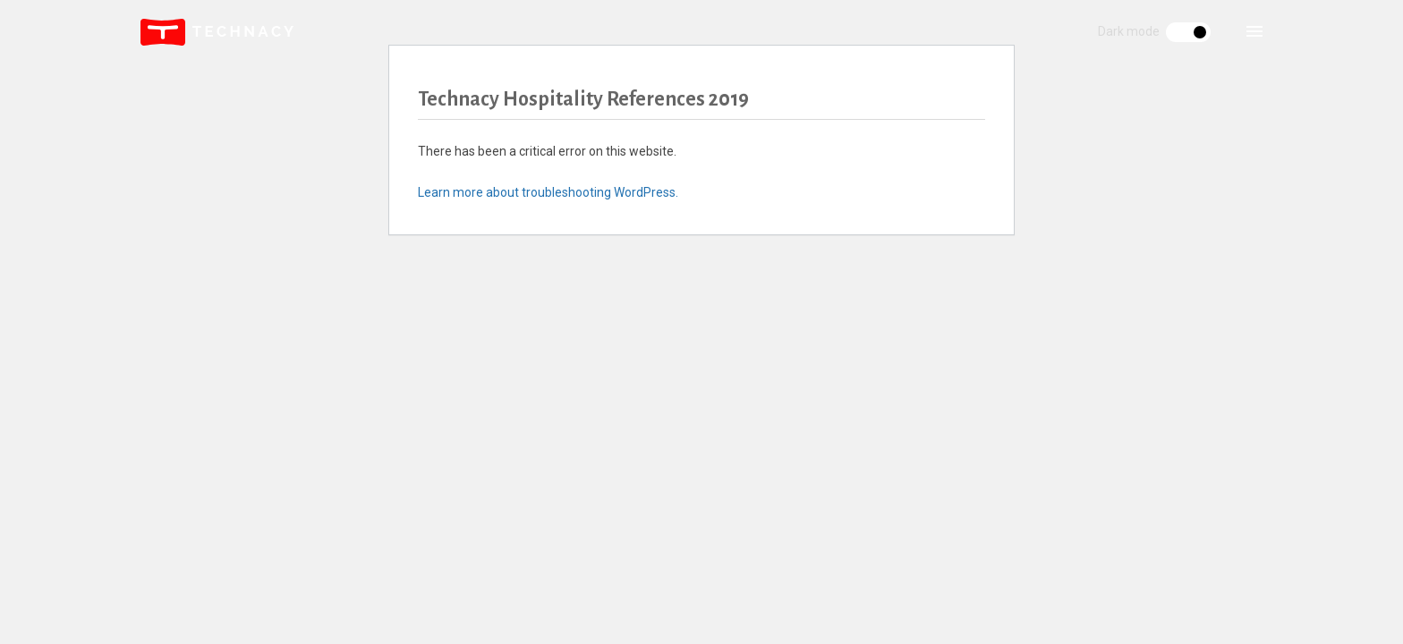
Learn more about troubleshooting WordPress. (548, 192)
